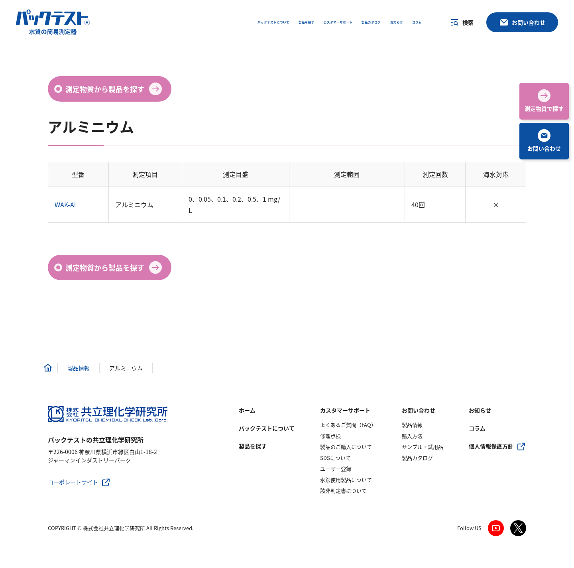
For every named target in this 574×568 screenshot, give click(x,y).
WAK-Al (65, 204)
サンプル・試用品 (422, 446)
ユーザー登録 (335, 468)
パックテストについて (267, 428)
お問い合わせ (418, 410)
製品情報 (412, 424)
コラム (477, 428)
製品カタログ (417, 458)
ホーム (247, 410)
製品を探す (253, 446)
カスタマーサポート (345, 410)
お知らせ (480, 410)
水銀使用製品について (346, 479)
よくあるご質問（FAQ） (348, 424)
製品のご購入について (346, 446)
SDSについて (335, 458)
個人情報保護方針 (491, 446)
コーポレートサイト (73, 482)
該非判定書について (343, 490)
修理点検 (330, 436)
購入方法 (412, 436)
